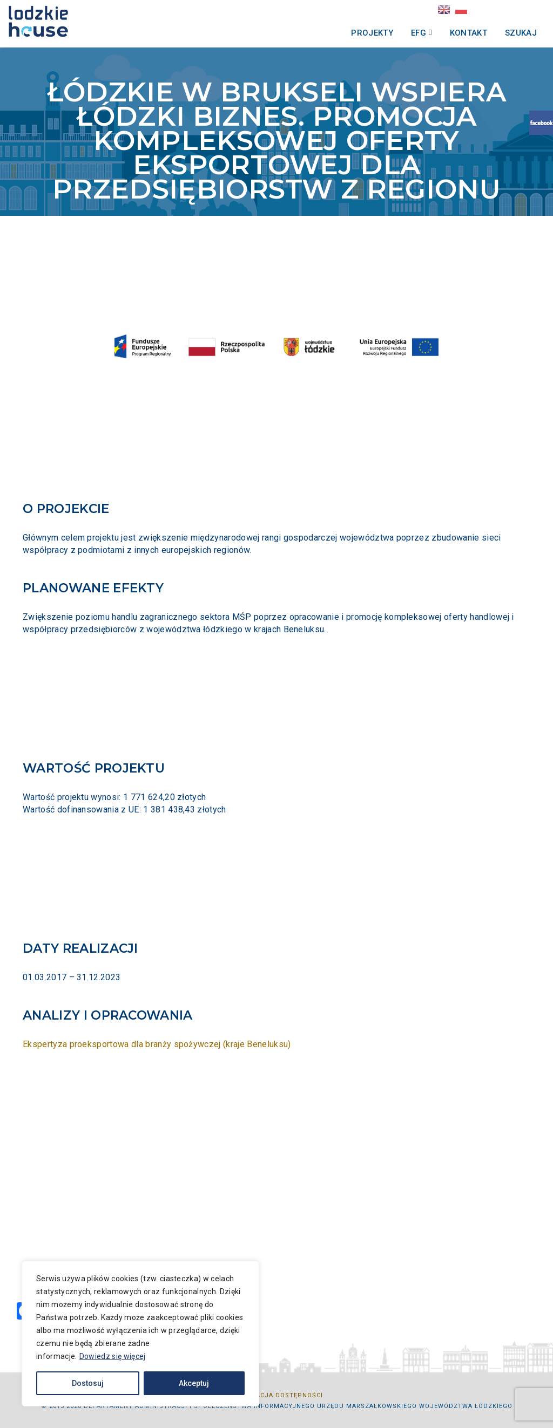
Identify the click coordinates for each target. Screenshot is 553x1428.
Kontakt (454, 33)
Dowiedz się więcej (112, 1356)
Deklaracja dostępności (277, 1395)
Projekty (357, 33)
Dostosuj (88, 1383)
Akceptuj (194, 1383)
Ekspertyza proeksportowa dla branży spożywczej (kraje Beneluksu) (157, 1044)
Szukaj (506, 33)
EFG (404, 33)
